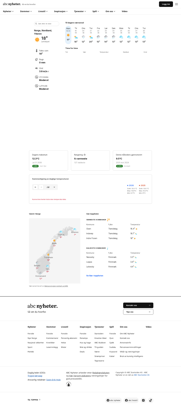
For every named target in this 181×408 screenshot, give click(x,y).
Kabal (111, 356)
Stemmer (26, 11)
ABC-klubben (100, 342)
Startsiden (99, 333)
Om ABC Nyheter (127, 333)
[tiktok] (150, 400)
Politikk (31, 351)
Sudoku (112, 347)
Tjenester (80, 11)
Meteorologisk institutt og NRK (56, 286)
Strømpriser (100, 356)
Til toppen (34, 400)
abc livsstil (131, 400)
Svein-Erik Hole (53, 379)
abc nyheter (113, 400)
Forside (31, 333)
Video (124, 11)
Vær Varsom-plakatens (80, 375)
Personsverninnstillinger (130, 347)
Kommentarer (52, 338)
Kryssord (113, 351)
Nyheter (8, 11)
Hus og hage (85, 342)
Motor (63, 347)
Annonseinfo (125, 342)
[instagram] (143, 400)
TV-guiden (99, 347)
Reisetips (84, 338)
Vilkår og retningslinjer (130, 351)
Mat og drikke (86, 347)
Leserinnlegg (52, 347)
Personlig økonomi (69, 338)
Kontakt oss (125, 338)
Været (97, 351)
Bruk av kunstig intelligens (131, 356)
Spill (96, 11)
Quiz (111, 338)
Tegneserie (99, 360)
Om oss (110, 11)
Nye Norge (32, 338)
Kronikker (50, 342)
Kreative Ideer (101, 338)
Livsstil (43, 11)
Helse (63, 342)
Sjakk (111, 342)
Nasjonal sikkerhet (36, 342)
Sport (30, 347)
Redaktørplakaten (100, 372)
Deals (82, 351)
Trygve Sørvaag (35, 375)
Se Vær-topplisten (94, 276)
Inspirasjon (61, 11)
